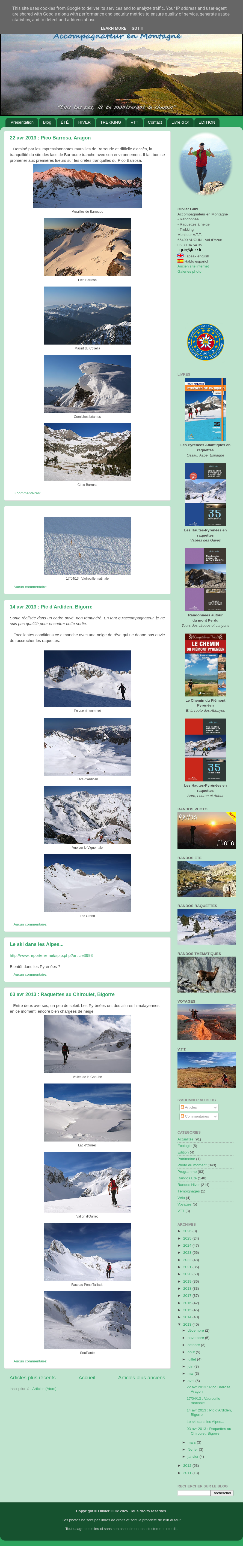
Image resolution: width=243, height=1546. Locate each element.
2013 (187, 1324)
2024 (187, 1245)
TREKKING (110, 122)
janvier (194, 1456)
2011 (187, 1473)
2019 (187, 1281)
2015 (187, 1310)
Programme (187, 1172)
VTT (134, 122)
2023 (187, 1252)
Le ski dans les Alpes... (36, 944)
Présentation (22, 122)
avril (191, 1381)
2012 (187, 1465)
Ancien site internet (193, 266)
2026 (187, 1231)
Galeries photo (189, 271)
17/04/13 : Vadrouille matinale (203, 1400)
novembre (196, 1338)
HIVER (84, 122)
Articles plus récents (33, 1377)
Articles (189, 1107)
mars (192, 1442)
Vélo (181, 1198)
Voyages (184, 1204)
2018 (187, 1288)
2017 (187, 1296)
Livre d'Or (180, 122)
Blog (47, 122)
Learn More (113, 28)
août (192, 1352)
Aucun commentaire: (31, 587)
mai (191, 1373)
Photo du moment (192, 1165)
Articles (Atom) (44, 1389)
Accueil (87, 1377)
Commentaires (195, 1116)
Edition (183, 1152)
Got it (138, 28)
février (193, 1449)
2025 (187, 1238)
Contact (155, 122)
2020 (187, 1274)
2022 (187, 1260)
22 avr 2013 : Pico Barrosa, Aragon (50, 138)
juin (191, 1366)
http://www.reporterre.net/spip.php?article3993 (51, 955)
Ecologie (184, 1146)
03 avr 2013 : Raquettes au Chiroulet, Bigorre (62, 994)
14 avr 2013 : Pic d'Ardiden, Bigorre (51, 607)
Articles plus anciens (141, 1377)
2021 (187, 1267)
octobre (194, 1345)
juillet (192, 1359)
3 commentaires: (28, 493)
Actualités (185, 1139)
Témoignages (188, 1191)
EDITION (206, 122)
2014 (187, 1317)
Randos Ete (187, 1178)
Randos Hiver (188, 1185)
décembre (196, 1330)
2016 (187, 1303)
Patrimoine (186, 1159)
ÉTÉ (65, 122)
